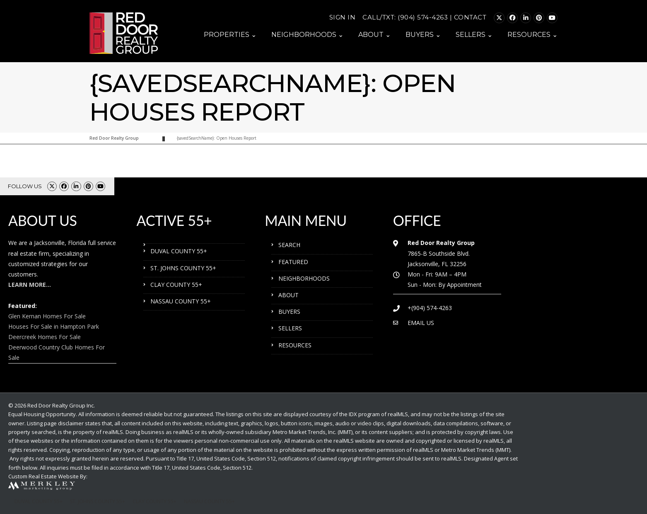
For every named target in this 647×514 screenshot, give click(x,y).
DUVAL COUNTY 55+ (178, 251)
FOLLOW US (25, 186)
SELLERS (290, 328)
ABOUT (288, 295)
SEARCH (289, 245)
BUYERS (289, 311)
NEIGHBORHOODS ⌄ (307, 35)
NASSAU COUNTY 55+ (180, 301)
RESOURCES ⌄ (532, 35)
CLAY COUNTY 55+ (176, 285)
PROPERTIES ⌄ (230, 35)
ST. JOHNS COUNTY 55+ (183, 268)
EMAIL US (421, 323)
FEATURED (293, 262)
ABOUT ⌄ (374, 35)
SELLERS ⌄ (474, 35)
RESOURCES (294, 345)
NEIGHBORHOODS (304, 278)
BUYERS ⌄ (423, 35)
